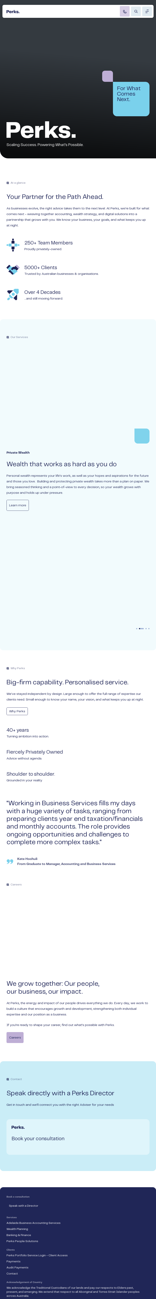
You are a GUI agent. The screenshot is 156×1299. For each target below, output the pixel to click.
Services (11, 1096)
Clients (10, 1129)
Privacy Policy (15, 1270)
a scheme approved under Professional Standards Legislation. (73, 1243)
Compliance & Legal (20, 1279)
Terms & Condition (19, 1261)
